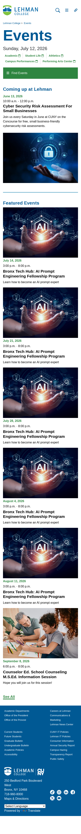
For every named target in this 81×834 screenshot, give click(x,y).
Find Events (17, 73)
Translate (30, 810)
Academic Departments (16, 711)
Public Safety (57, 759)
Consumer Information (62, 741)
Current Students (13, 731)
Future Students (12, 736)
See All (9, 697)
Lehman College (11, 23)
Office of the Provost (15, 719)
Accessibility (10, 754)
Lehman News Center (61, 724)
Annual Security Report (62, 745)
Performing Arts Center (59, 61)
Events (27, 23)
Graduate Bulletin (13, 741)
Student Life (34, 55)
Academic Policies (14, 749)
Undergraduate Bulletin (16, 745)
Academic (13, 55)
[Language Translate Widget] (25, 806)
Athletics (56, 55)
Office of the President (16, 715)
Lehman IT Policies (60, 736)
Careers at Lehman (60, 711)
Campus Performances (21, 61)
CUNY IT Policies (59, 731)
